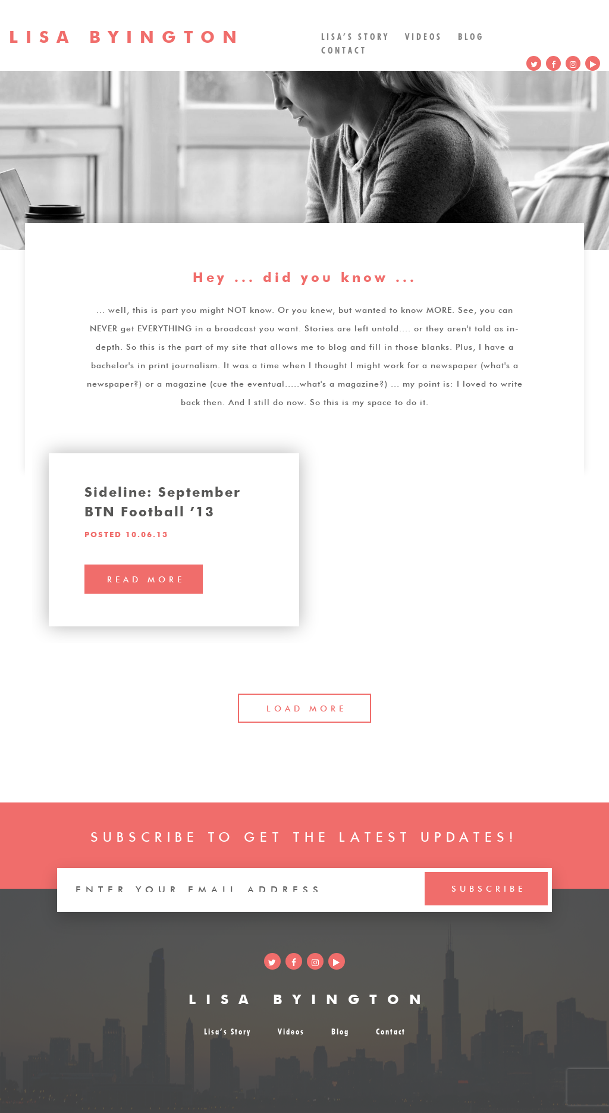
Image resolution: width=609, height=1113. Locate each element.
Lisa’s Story (355, 35)
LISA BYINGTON (310, 997)
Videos (423, 35)
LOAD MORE (306, 707)
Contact (344, 49)
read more (146, 578)
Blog (471, 35)
